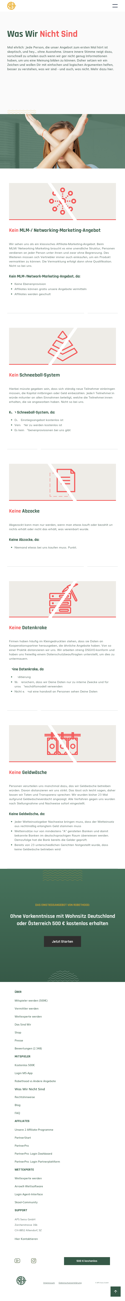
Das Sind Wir (23, 1024)
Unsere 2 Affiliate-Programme (34, 1129)
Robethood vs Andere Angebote (35, 1081)
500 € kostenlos (87, 1261)
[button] (115, 5)
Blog (17, 1105)
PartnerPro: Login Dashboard (33, 1153)
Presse (19, 1040)
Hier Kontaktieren (26, 1239)
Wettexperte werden (28, 1016)
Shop (18, 1032)
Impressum (49, 1282)
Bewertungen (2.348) (28, 1048)
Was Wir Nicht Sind (30, 1089)
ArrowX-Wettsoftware (29, 1186)
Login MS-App (24, 1073)
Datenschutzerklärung (70, 1282)
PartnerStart (23, 1137)
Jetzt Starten (62, 943)
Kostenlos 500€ (25, 1065)
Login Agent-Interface (29, 1194)
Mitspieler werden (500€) (31, 1000)
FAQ (17, 1113)
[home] (59, 6)
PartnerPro (22, 1145)
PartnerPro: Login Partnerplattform (37, 1161)
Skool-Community (26, 1202)
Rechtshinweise (25, 1097)
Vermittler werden (27, 1008)
